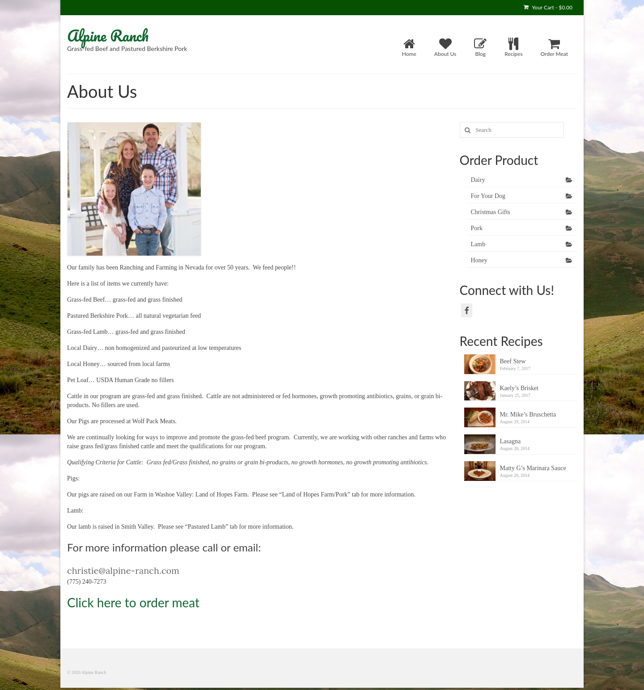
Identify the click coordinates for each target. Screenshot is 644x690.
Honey (479, 260)
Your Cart (548, 7)
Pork (477, 228)
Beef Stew (513, 361)
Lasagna (510, 441)
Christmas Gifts (490, 212)
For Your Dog (488, 196)
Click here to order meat (133, 602)
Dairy (478, 180)
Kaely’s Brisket (519, 388)
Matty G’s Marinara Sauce (533, 468)
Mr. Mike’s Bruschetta (528, 414)
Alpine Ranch (107, 35)
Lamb (478, 244)
